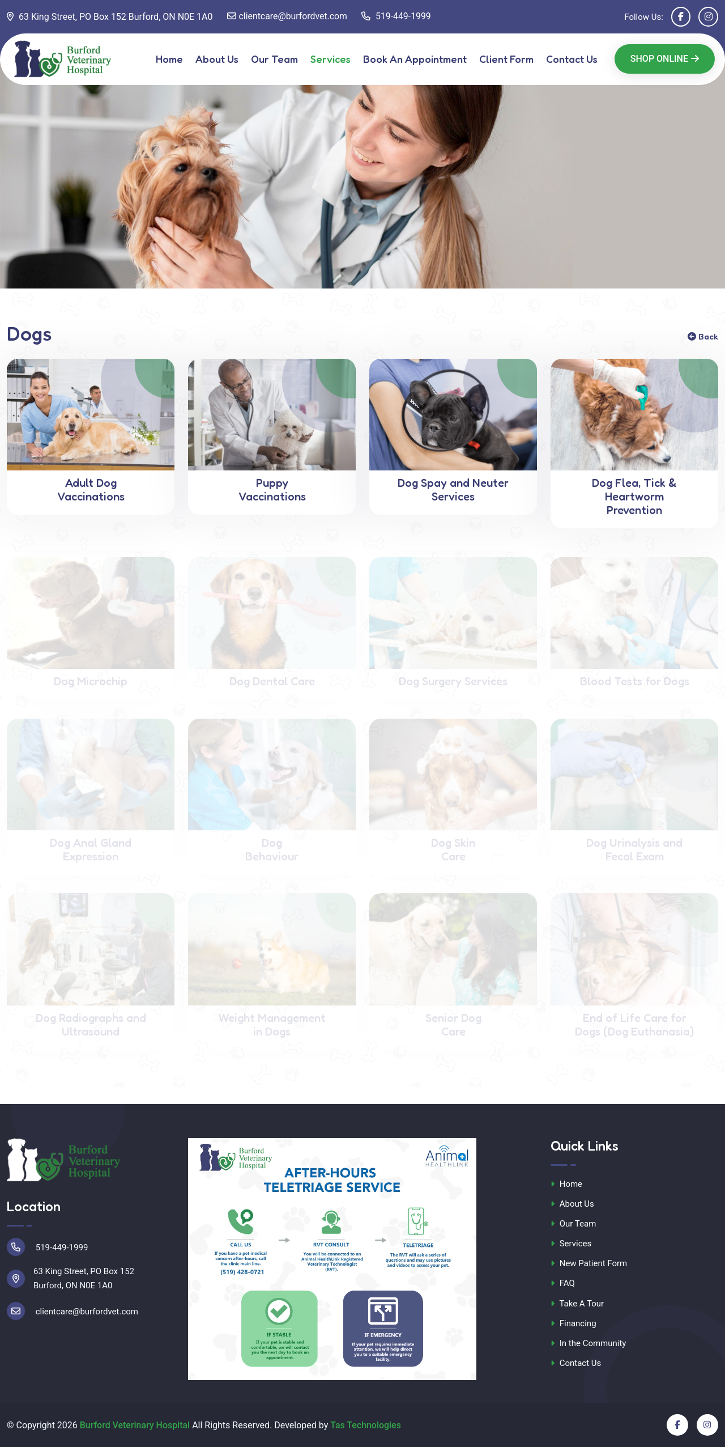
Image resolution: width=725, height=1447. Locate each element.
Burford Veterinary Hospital (135, 1425)
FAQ (563, 1284)
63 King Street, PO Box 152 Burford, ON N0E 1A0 (110, 16)
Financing (573, 1323)
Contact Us (572, 59)
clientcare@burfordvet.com (287, 16)
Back (703, 336)
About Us (216, 59)
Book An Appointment (415, 59)
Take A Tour (577, 1304)
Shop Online (664, 58)
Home (169, 59)
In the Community (588, 1343)
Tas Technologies (366, 1425)
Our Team (274, 59)
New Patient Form (589, 1263)
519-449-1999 (397, 16)
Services (330, 59)
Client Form (506, 59)
